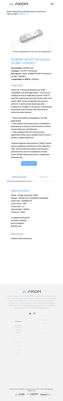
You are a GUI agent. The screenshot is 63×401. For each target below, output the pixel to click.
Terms (42, 389)
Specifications (19, 177)
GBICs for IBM (12, 14)
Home (9, 12)
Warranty (43, 177)
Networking (17, 12)
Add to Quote (29, 163)
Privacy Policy (35, 389)
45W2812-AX (23, 14)
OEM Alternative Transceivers (34, 12)
